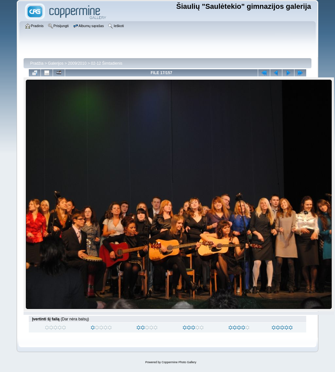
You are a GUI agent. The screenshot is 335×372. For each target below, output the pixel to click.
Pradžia (37, 63)
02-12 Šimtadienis (106, 63)
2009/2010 (77, 63)
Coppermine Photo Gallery (179, 362)
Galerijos (55, 63)
